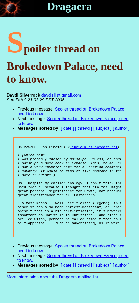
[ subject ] (102, 128)
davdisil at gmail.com (61, 95)
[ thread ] (83, 128)
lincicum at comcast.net (94, 147)
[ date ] (67, 128)
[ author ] (121, 128)
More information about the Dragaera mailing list (52, 294)
